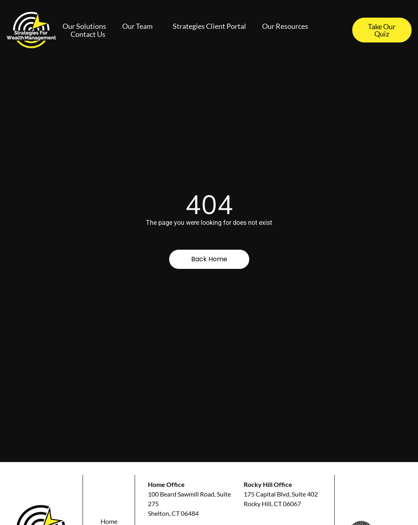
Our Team (139, 26)
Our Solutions (84, 26)
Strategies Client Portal (209, 26)
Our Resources (287, 26)
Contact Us (88, 34)
